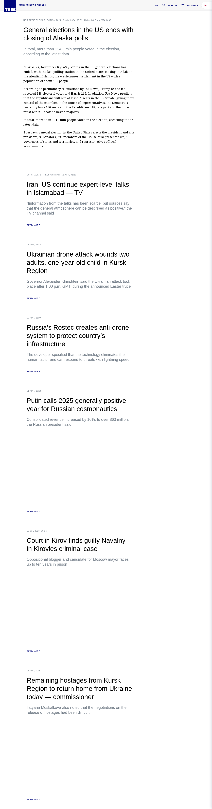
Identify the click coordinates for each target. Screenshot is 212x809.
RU (156, 5)
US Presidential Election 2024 (42, 20)
